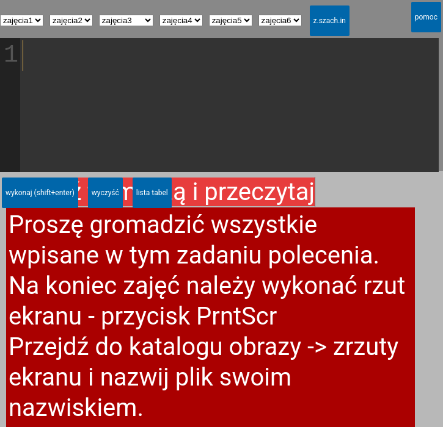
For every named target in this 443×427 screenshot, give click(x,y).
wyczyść (105, 192)
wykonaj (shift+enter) (40, 192)
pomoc (426, 17)
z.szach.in (329, 20)
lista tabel (152, 192)
